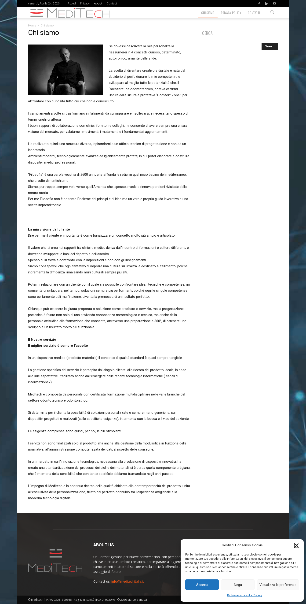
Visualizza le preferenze (277, 585)
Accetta (202, 585)
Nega (238, 585)
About (98, 3)
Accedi (72, 3)
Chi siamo (207, 12)
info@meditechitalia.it (127, 581)
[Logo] (72, 13)
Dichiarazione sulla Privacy (244, 595)
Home (32, 25)
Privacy (85, 3)
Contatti (254, 12)
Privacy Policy (231, 12)
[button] (296, 545)
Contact (112, 3)
